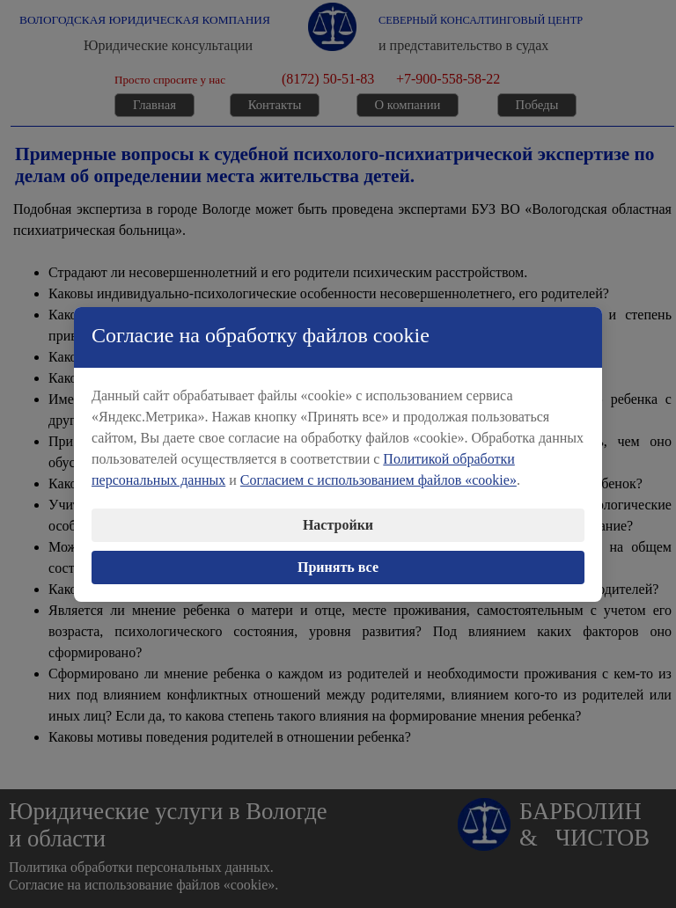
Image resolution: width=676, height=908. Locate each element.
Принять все (338, 559)
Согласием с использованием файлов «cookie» (378, 472)
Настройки (338, 516)
